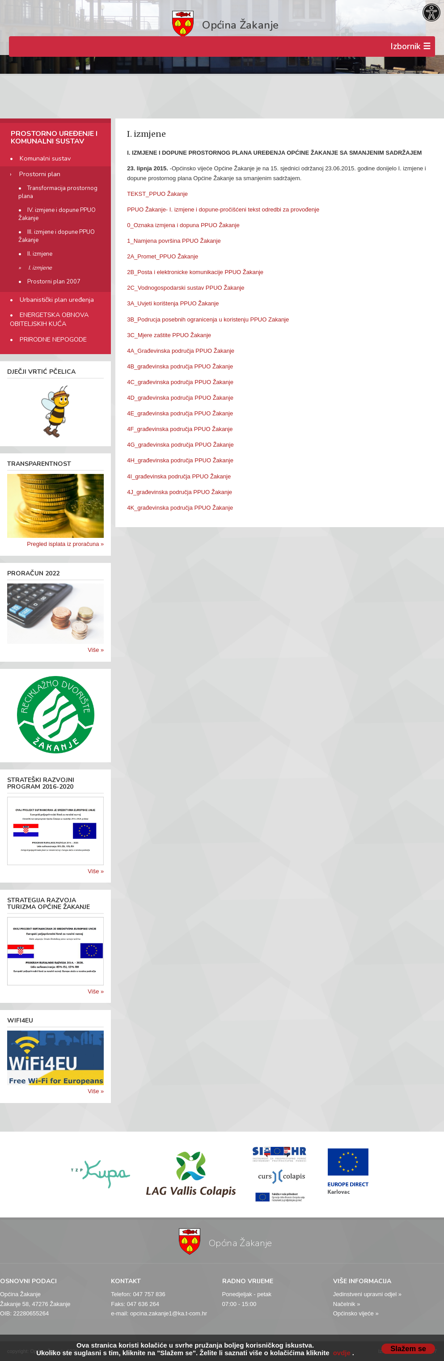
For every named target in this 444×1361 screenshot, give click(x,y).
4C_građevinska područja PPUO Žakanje (180, 382)
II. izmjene (39, 254)
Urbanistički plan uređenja (57, 299)
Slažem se (408, 1348)
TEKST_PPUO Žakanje (157, 193)
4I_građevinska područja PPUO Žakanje (179, 476)
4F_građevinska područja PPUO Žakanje (180, 429)
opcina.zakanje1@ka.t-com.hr (168, 1313)
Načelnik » (346, 1304)
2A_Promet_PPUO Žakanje (162, 256)
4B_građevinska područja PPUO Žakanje (180, 366)
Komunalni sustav (45, 158)
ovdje (342, 1353)
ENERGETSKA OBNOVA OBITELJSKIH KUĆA (49, 319)
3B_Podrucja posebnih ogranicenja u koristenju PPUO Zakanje (208, 319)
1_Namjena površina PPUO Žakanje (174, 240)
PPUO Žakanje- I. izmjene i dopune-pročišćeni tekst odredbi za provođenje (223, 209)
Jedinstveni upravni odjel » (367, 1294)
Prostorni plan (39, 173)
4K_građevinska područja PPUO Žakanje (180, 507)
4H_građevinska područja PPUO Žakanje (180, 460)
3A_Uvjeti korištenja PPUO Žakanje (173, 303)
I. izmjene (40, 268)
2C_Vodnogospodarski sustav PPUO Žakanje (185, 287)
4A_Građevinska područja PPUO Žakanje (180, 350)
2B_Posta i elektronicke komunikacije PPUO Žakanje (195, 272)
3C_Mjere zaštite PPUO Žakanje (169, 335)
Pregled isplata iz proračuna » (65, 544)
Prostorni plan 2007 (53, 282)
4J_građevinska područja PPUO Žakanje (179, 492)
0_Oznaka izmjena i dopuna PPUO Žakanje (183, 225)
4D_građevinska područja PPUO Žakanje (180, 397)
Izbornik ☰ (410, 46)
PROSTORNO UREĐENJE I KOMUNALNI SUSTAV (54, 138)
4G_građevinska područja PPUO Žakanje (180, 444)
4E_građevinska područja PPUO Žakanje (180, 413)
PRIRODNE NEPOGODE (53, 339)
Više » (96, 650)
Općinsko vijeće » (356, 1313)
